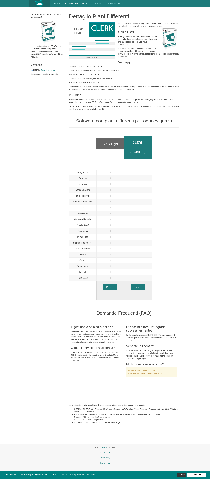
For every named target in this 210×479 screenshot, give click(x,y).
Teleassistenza (114, 4)
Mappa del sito (105, 452)
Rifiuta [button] (182, 475)
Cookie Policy (105, 463)
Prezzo (110, 287)
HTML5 (104, 448)
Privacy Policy (105, 458)
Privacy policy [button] (88, 475)
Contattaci (96, 4)
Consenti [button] (197, 475)
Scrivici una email (48, 70)
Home (57, 4)
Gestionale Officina (75, 4)
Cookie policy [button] (74, 475)
